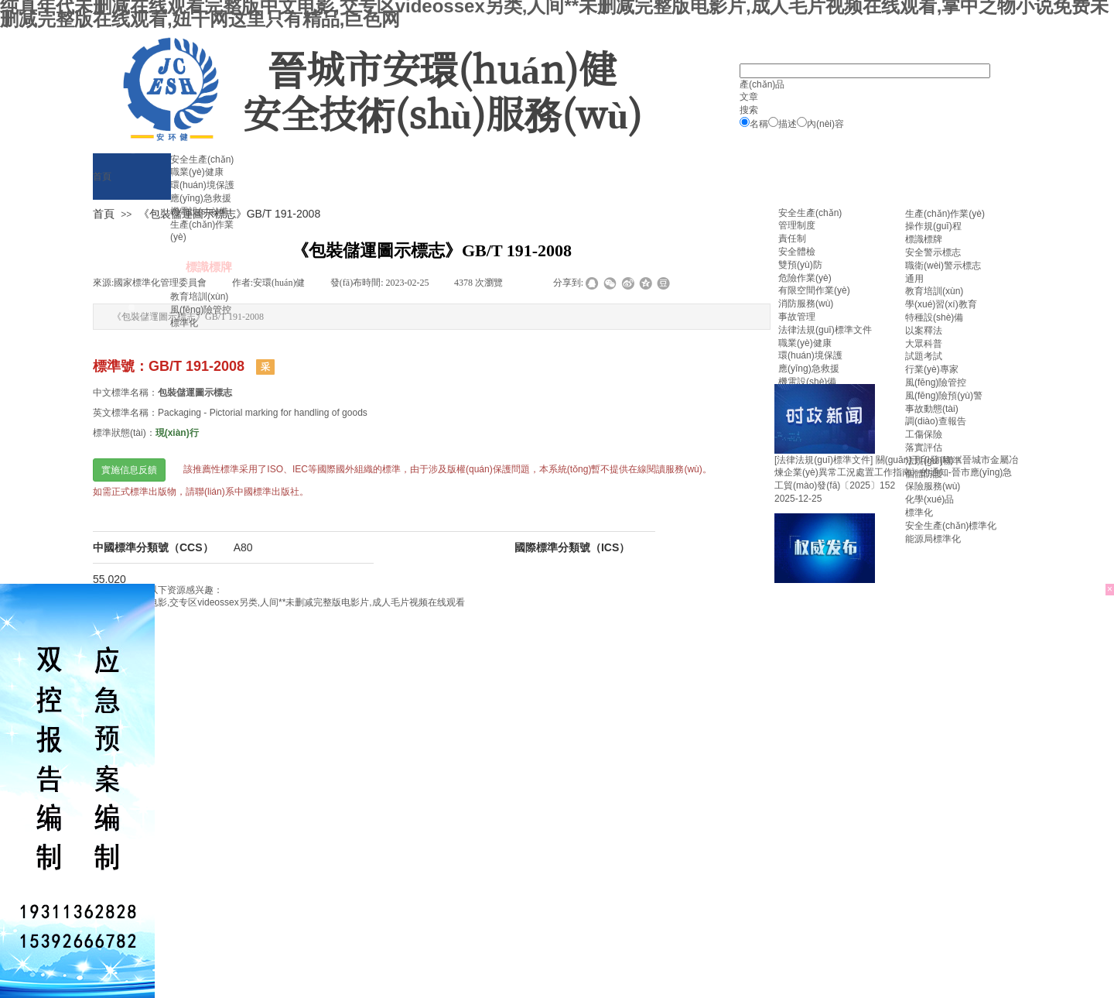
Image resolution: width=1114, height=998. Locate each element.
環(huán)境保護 (810, 355)
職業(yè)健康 (805, 343)
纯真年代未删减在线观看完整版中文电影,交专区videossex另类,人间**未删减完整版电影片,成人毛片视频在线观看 (232, 602)
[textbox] (865, 70)
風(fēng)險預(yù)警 (943, 395)
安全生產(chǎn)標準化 (950, 525)
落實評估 (923, 447)
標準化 (919, 512)
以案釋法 (923, 330)
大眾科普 (923, 343)
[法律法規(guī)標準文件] (823, 459)
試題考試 (923, 356)
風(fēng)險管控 (935, 382)
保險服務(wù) (932, 486)
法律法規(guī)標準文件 (825, 329)
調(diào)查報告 (935, 421)
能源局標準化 (933, 538)
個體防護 (923, 473)
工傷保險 (923, 434)
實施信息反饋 (129, 470)
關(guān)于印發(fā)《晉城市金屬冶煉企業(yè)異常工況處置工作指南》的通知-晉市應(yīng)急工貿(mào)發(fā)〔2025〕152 (896, 473)
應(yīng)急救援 (808, 368)
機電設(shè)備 (807, 381)
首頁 (103, 213)
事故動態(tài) (932, 408)
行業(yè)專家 (932, 369)
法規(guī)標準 (933, 460)
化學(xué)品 (929, 499)
